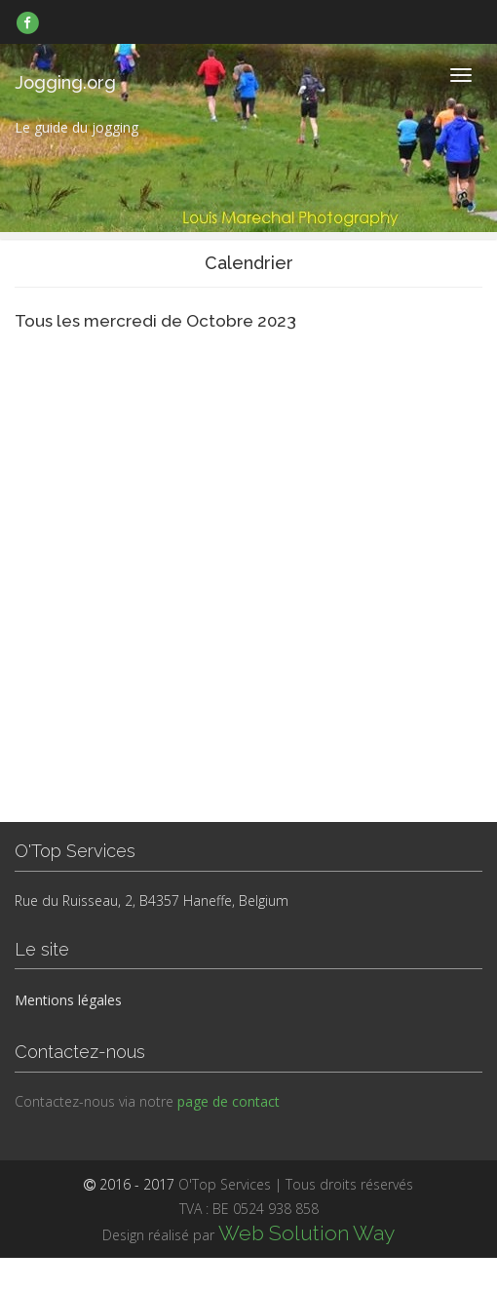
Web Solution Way (306, 1233)
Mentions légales (68, 1000)
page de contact (228, 1101)
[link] (28, 22)
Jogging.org (65, 82)
